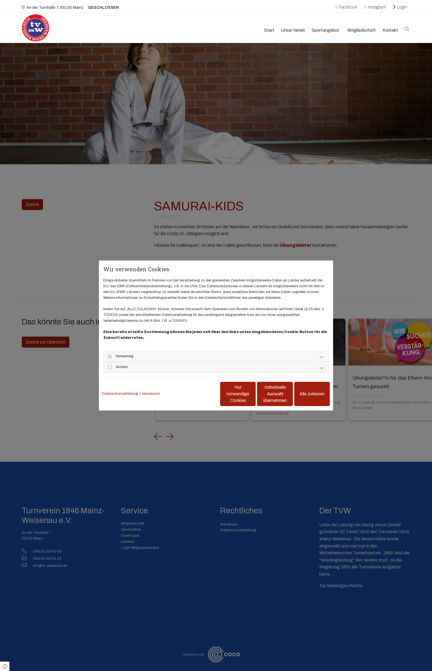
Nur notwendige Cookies (199, 393)
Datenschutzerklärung (120, 394)
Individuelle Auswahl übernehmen (252, 393)
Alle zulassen (304, 393)
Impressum (151, 394)
